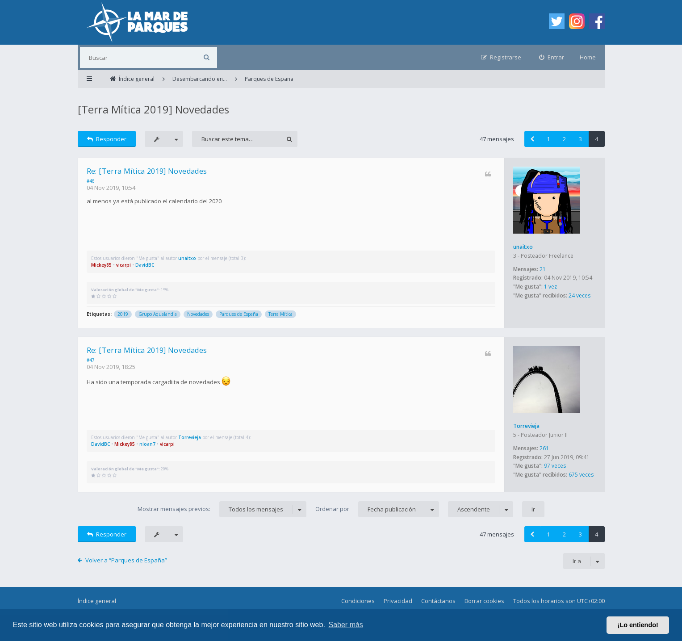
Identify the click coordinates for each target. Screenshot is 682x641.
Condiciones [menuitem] (358, 601)
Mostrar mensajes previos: (222, 509)
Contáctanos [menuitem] (438, 601)
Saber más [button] (346, 624)
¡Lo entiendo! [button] (638, 624)
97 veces (555, 465)
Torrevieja (526, 426)
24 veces (579, 295)
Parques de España (238, 314)
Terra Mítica (280, 314)
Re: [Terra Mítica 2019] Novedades (147, 171)
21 (543, 269)
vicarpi (123, 265)
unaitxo (523, 247)
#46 (91, 181)
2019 (122, 314)
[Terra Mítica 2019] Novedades (153, 109)
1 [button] (548, 139)
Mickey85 (101, 265)
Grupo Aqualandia (157, 314)
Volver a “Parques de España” (126, 560)
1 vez (550, 286)
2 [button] (564, 139)
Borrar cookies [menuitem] (484, 601)
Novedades (198, 314)
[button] (532, 139)
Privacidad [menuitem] (398, 601)
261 (544, 448)
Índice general (97, 601)
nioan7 (147, 444)
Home (588, 57)
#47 (91, 360)
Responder (107, 139)
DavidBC (144, 265)
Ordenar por (377, 509)
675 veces (581, 474)
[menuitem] (551, 57)
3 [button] (580, 139)
